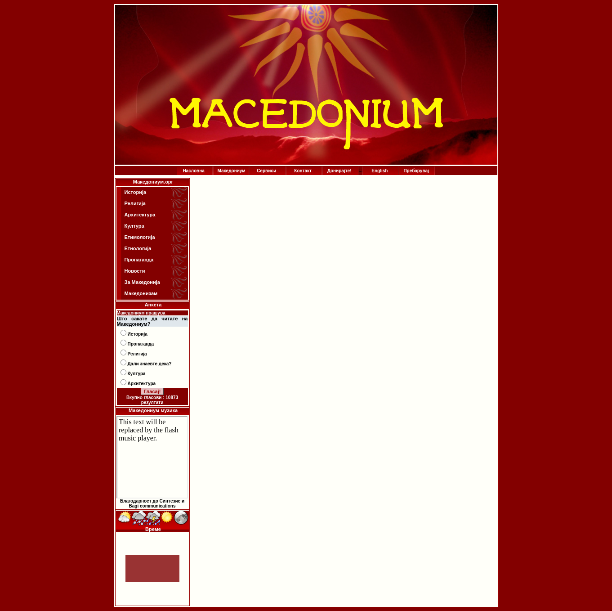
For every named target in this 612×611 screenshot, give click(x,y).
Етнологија (138, 248)
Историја (136, 192)
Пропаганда (139, 259)
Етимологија (140, 237)
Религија (135, 203)
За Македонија (142, 282)
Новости (135, 271)
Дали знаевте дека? (150, 363)
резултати (152, 402)
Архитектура (140, 214)
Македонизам (141, 293)
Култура (134, 226)
